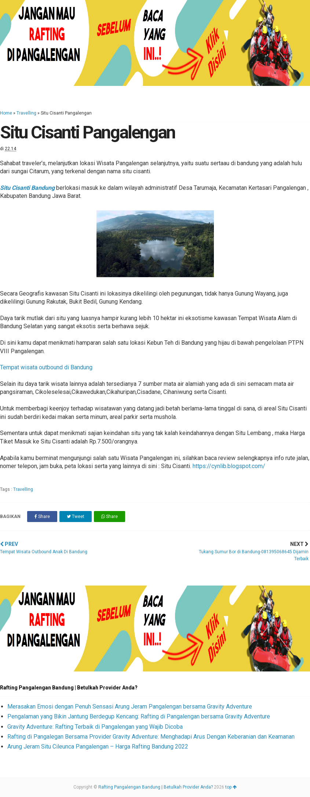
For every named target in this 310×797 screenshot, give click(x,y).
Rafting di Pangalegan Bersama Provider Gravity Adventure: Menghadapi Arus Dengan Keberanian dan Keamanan (151, 736)
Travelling (26, 113)
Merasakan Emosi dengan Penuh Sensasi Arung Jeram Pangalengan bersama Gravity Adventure (129, 706)
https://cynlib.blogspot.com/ (229, 466)
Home (6, 113)
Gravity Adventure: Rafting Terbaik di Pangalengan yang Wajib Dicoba (95, 726)
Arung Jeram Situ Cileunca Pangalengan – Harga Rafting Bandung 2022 (97, 746)
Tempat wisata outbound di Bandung (46, 367)
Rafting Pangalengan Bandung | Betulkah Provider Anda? (155, 787)
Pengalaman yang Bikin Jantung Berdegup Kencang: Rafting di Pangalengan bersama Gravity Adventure (138, 716)
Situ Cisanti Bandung (27, 187)
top (231, 787)
